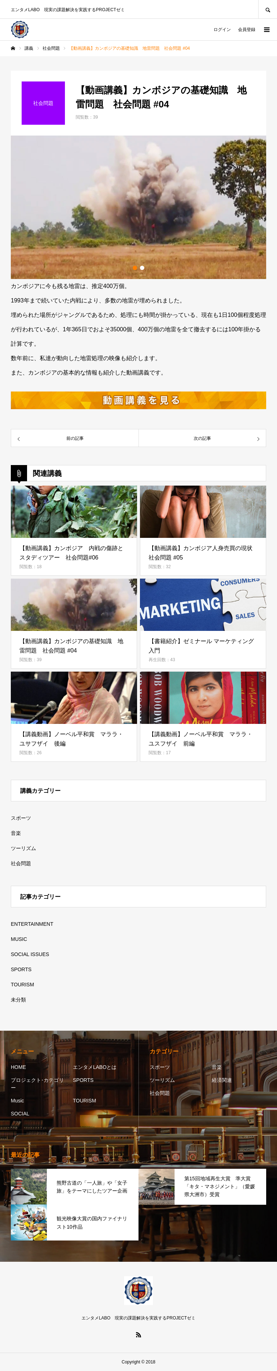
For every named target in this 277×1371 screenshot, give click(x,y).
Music (17, 1101)
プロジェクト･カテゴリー (37, 1084)
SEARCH (267, 9)
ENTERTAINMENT (32, 924)
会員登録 (246, 29)
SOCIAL (20, 1113)
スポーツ (21, 818)
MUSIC (19, 939)
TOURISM (22, 984)
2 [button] (142, 268)
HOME (18, 1067)
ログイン (222, 29)
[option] (138, 207)
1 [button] (135, 268)
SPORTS (21, 969)
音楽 (16, 833)
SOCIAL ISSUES (30, 954)
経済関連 (222, 1080)
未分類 (18, 1000)
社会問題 (21, 863)
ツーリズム (23, 848)
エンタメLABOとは (94, 1067)
